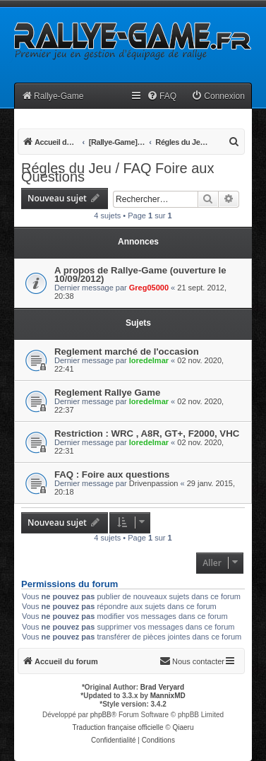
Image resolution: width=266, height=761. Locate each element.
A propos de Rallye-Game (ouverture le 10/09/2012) (140, 274)
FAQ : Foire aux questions (111, 474)
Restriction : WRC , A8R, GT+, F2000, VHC (146, 433)
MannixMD (168, 696)
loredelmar (149, 360)
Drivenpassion (154, 483)
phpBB (100, 715)
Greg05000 (149, 287)
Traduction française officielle (118, 727)
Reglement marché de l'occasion (126, 351)
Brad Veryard (162, 687)
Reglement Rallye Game (107, 392)
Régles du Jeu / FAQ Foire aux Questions (117, 172)
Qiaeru (182, 727)
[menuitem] (161, 96)
